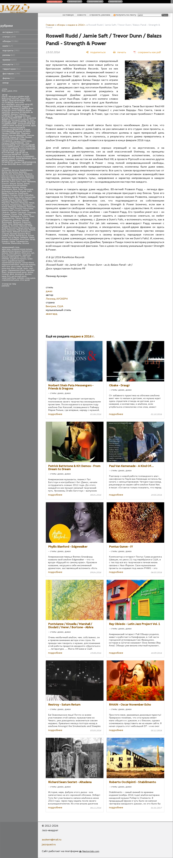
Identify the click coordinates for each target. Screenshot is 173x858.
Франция (17, 222)
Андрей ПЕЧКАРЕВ (20, 108)
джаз (9, 91)
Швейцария (18, 224)
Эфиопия (23, 226)
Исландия (6, 191)
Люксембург (27, 199)
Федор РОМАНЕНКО (25, 157)
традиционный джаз (17, 272)
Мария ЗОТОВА (17, 137)
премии (10, 59)
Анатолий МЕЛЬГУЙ (24, 105)
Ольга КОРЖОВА (27, 147)
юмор (6, 82)
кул (32, 253)
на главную (68, 15)
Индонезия (7, 189)
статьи (9, 36)
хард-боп (6, 276)
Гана (18, 182)
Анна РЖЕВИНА (18, 110)
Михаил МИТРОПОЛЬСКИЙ (17, 138)
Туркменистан (8, 218)
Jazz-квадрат (18, 12)
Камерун (5, 195)
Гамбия (5, 236)
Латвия (5, 199)
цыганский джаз (18, 276)
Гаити (23, 182)
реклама (5, 286)
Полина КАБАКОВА (27, 149)
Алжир (5, 172)
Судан (14, 214)
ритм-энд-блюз (9, 269)
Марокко (6, 203)
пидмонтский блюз (10, 265)
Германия (31, 182)
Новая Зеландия (9, 207)
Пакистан (31, 207)
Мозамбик (14, 239)
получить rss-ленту (125, 15)
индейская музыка (18, 259)
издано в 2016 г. (76, 24)
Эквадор (6, 226)
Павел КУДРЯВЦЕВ (10, 149)
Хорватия (26, 222)
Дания (26, 184)
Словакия (31, 213)
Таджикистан (22, 241)
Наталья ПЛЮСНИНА (22, 141)
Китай (20, 195)
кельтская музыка (27, 265)
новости (81, 15)
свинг (25, 269)
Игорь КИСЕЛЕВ (9, 164)
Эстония (14, 226)
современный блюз (16, 270)
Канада (13, 195)
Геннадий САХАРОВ (20, 120)
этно (15, 91)
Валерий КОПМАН (22, 116)
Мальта (32, 230)
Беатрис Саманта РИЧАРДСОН (14, 115)
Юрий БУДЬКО (8, 158)
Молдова (24, 203)
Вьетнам (5, 182)
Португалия (28, 209)
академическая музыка (21, 249)
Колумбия (28, 195)
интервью (11, 32)
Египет (31, 236)
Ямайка (5, 228)
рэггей (19, 269)
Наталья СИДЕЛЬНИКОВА (13, 143)
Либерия (24, 238)
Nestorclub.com (90, 851)
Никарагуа (27, 205)
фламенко (19, 274)
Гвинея (12, 236)
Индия (23, 187)
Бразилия (29, 176)
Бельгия (5, 176)
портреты (11, 50)
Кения (32, 228)
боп (3, 255)
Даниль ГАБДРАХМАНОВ (25, 162)
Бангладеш (18, 174)
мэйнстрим (14, 257)
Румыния (25, 211)
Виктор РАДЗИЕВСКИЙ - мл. (14, 118)
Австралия (6, 170)
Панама (5, 209)
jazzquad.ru (49, 844)
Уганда (26, 218)
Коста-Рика (13, 197)
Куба (21, 197)
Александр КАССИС (10, 99)
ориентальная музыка (11, 263)
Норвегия (21, 207)
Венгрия (30, 178)
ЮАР (30, 226)
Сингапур (21, 213)
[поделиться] (96, 52)
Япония (25, 243)
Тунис (31, 216)
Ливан (11, 199)
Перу (12, 209)
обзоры (10, 41)
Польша (18, 209)
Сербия (13, 213)
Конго (4, 238)
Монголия (24, 239)
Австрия (15, 170)
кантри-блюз (28, 263)
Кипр (4, 230)
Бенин (12, 176)
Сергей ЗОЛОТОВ (10, 151)
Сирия (12, 241)
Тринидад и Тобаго (19, 216)
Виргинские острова (21, 180)
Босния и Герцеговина (19, 228)
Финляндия (7, 222)
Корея (4, 197)
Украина (17, 220)
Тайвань (5, 216)
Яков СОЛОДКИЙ (24, 164)
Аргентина (13, 172)
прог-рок (6, 266)
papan (5, 97)
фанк (12, 274)
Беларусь (28, 174)
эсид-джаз (30, 278)
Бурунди (6, 178)
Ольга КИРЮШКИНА (10, 147)
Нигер (32, 239)
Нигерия (5, 205)
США (20, 214)
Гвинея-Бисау (21, 236)
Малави (5, 239)
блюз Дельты (15, 253)
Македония (7, 201)
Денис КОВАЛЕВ (19, 122)
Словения (6, 214)
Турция (18, 218)
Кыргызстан (30, 197)
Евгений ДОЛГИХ (22, 126)
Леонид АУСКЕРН (23, 131)
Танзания (6, 243)
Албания (16, 232)
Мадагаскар (22, 230)
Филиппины (16, 243)
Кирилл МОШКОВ (17, 128)
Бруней (13, 234)
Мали (25, 201)
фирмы (8, 78)
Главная (50, 24)
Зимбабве (6, 187)
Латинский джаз (13, 255)
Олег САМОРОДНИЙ (25, 145)
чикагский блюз (9, 278)
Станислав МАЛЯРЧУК (11, 155)
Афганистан (7, 174)
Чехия (4, 224)
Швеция (27, 224)
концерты (11, 64)
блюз (4, 91)
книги (8, 46)
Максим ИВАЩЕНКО (17, 135)
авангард (6, 249)
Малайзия (17, 201)
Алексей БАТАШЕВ (17, 101)
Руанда (5, 241)
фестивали (11, 73)
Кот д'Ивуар (13, 238)
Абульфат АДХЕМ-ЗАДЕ (19, 97)
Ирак (15, 189)
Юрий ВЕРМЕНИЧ (23, 158)
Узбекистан (7, 220)
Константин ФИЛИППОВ (12, 130)
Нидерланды (16, 205)
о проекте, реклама (99, 15)
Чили (10, 224)
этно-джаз (25, 280)
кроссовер (16, 266)
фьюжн (28, 274)
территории (11, 69)
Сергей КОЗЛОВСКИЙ (13, 152)
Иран (20, 189)
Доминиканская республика (14, 186)
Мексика (15, 203)
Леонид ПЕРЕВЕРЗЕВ (11, 133)
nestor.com (54, 2)
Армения (22, 172)
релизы (9, 55)
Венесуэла (6, 180)
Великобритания (18, 178)
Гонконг (5, 184)
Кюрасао (11, 230)
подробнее (55, 414)
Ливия (31, 238)
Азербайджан (26, 170)
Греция (13, 184)
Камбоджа (23, 193)
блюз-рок (26, 253)
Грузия (20, 184)
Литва (17, 199)
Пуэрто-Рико (7, 211)
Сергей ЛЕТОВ (21, 153)
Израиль (15, 187)
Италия (23, 191)
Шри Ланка (7, 232)
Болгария (20, 176)
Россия (17, 211)
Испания (15, 191)
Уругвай (25, 220)
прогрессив (27, 266)
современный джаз (10, 280)
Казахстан (12, 193)
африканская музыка (11, 251)
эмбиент (20, 278)
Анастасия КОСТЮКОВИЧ (13, 103)
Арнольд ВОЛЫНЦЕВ (20, 112)
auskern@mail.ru (51, 839)
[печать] (119, 52)
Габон (12, 182)
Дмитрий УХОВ (24, 124)
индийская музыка (16, 261)
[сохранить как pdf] (147, 52)
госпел (23, 257)
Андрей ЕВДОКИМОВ (11, 106)
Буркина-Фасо (24, 234)
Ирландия (28, 189)
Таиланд (27, 214)
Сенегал (5, 213)
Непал (31, 203)
